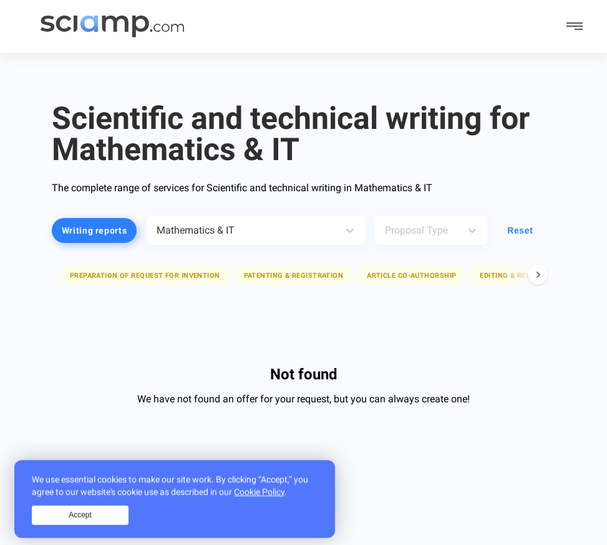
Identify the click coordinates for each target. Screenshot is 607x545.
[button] (145, 275)
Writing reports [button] (94, 230)
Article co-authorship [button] (411, 276)
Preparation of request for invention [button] (145, 276)
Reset (520, 230)
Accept (80, 528)
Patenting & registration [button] (294, 276)
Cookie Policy (259, 505)
